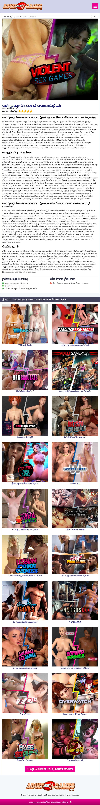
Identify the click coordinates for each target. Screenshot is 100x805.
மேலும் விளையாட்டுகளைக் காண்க (50, 768)
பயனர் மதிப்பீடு (9, 111)
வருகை (50, 802)
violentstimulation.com (10, 108)
